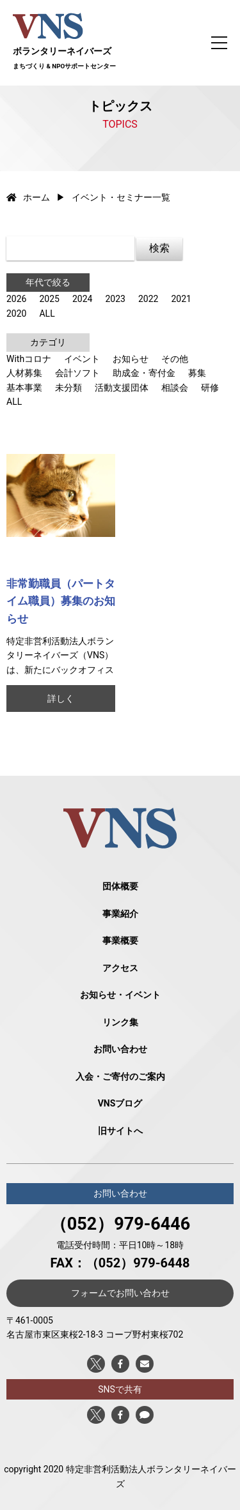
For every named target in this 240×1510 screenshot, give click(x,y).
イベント (82, 359)
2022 (148, 299)
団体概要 (120, 886)
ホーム (28, 197)
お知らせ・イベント (120, 995)
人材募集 (24, 373)
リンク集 (120, 1022)
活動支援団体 (121, 387)
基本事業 (24, 387)
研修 (210, 387)
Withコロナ (28, 359)
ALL (46, 313)
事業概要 (120, 940)
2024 (82, 299)
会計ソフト (77, 373)
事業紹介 (120, 914)
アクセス (120, 968)
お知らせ (130, 359)
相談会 (174, 387)
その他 (174, 359)
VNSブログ (120, 1103)
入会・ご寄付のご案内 (120, 1076)
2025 (49, 299)
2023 (115, 299)
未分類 (68, 387)
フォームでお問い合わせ (120, 1293)
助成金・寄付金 (144, 373)
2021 (181, 299)
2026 (16, 299)
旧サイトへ (120, 1131)
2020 (16, 313)
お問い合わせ (120, 1049)
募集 (197, 373)
